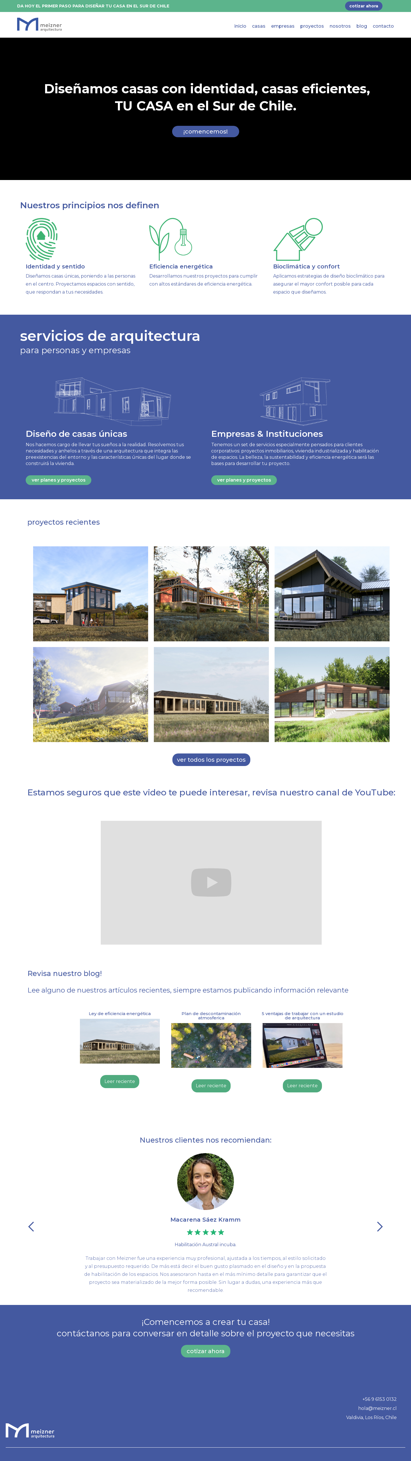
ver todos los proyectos (211, 759)
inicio (240, 26)
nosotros (340, 26)
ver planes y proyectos (59, 480)
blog (361, 26)
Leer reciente (119, 1081)
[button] (31, 1227)
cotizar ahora (206, 1351)
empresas (283, 26)
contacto (383, 26)
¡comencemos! (206, 131)
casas (258, 26)
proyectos (312, 26)
